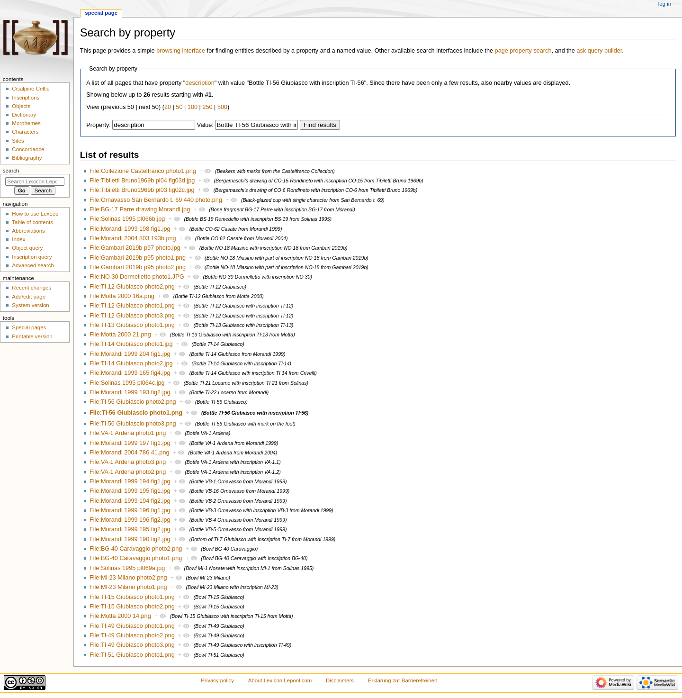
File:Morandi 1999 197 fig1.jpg (130, 443)
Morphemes (26, 123)
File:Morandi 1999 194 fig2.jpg (130, 501)
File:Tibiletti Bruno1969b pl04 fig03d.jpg (142, 180)
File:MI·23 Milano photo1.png (128, 587)
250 (207, 107)
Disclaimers (340, 680)
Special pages (29, 327)
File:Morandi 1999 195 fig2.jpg (130, 529)
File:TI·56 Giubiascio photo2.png (133, 402)
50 (179, 107)
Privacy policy (217, 680)
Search (11, 170)
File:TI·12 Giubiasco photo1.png (132, 305)
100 (192, 107)
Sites (18, 141)
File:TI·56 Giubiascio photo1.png (136, 412)
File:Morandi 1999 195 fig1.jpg (130, 491)
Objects (21, 106)
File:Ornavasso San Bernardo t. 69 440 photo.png (156, 200)
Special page (101, 13)
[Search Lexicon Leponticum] (34, 181)
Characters (25, 132)
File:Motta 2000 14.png (120, 616)
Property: (98, 125)
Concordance (28, 149)
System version (30, 305)
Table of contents (32, 222)
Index (18, 239)
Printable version (32, 336)
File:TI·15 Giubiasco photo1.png (132, 597)
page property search (523, 50)
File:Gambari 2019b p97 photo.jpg (135, 248)
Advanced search (33, 265)
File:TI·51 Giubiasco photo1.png (132, 655)
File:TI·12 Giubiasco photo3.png (132, 315)
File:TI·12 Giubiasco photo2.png (132, 286)
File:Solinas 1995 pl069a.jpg (127, 568)
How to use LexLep (35, 214)
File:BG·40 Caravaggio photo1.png (136, 558)
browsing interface (180, 50)
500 (222, 107)
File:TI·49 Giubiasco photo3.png (132, 645)
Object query (27, 248)
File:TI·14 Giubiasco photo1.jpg (131, 344)
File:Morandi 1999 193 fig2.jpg (130, 392)
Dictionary (24, 115)
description (199, 83)
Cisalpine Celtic (30, 88)
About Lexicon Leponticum (280, 680)
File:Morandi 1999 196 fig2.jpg (130, 520)
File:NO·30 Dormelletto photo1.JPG (137, 276)
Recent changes (31, 287)
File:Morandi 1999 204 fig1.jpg (130, 354)
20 (167, 107)
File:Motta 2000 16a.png (122, 296)
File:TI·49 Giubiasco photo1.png (132, 626)
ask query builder (599, 50)
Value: (205, 125)
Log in (664, 4)
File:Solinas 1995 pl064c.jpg (127, 383)
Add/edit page (28, 296)
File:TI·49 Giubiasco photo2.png (132, 635)
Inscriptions (25, 97)
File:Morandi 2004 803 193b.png (133, 238)
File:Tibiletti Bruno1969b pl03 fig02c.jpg (142, 190)
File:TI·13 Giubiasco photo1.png (132, 325)
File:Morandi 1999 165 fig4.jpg (130, 373)
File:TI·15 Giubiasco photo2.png (132, 606)
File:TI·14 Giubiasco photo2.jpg (131, 363)
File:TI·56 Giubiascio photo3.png (133, 423)
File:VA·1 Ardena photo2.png (128, 472)
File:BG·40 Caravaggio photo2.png (136, 548)
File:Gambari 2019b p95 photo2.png (138, 267)
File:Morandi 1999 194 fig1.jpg (130, 481)
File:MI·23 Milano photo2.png (128, 577)
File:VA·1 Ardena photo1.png (128, 433)
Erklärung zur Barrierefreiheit (402, 680)
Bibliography (27, 158)
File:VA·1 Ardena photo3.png (128, 462)
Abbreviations (28, 231)
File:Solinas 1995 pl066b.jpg (127, 219)
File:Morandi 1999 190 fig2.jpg (130, 539)
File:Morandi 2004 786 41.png (130, 452)
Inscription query (32, 257)
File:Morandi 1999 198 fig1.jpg (130, 229)
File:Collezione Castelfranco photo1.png (143, 171)
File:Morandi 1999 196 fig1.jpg (130, 510)
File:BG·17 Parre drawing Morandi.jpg (140, 209)
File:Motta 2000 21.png (120, 334)
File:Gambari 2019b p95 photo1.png (138, 257)
